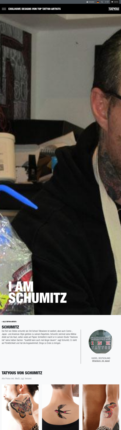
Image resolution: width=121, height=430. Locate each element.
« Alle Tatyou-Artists (9, 323)
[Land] (97, 2)
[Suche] (101, 2)
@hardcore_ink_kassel (101, 362)
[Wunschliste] (107, 2)
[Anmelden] (90, 2)
